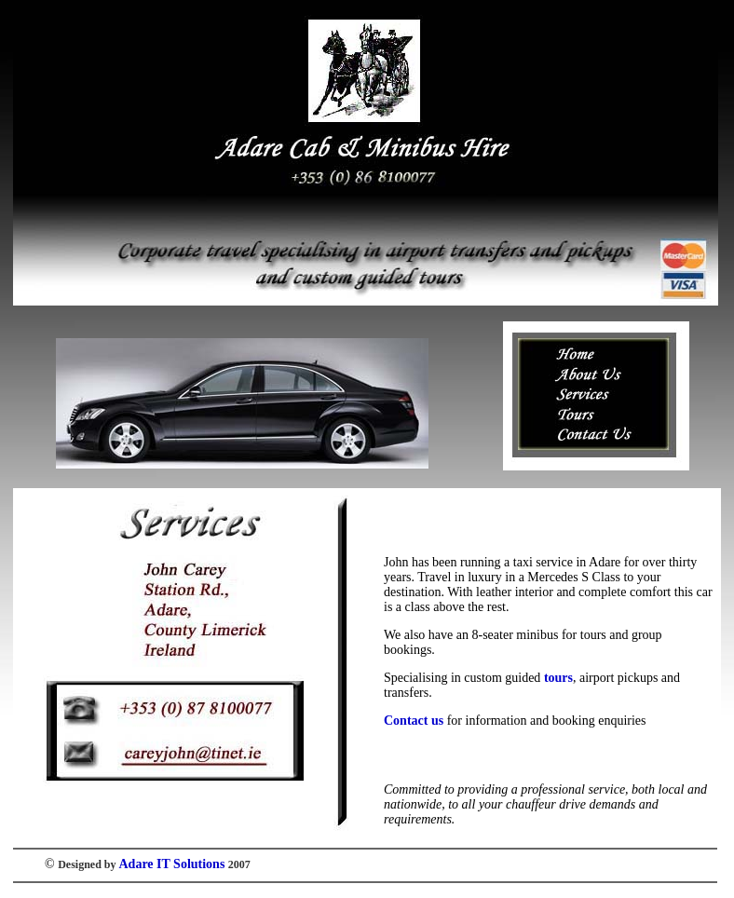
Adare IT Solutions (172, 864)
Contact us (413, 721)
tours (558, 678)
